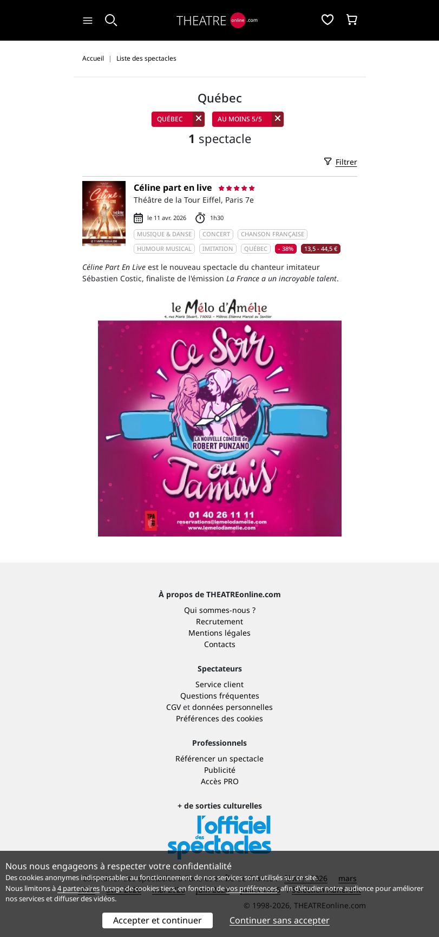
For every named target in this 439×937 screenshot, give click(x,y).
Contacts (219, 644)
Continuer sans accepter (280, 920)
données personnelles (232, 707)
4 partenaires (78, 888)
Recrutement (219, 621)
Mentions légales (219, 633)
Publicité (219, 770)
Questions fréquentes (219, 695)
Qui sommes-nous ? (219, 610)
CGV (173, 707)
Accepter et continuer (157, 920)
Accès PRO (220, 781)
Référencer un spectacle (219, 758)
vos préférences (251, 888)
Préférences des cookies (219, 718)
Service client (219, 684)
